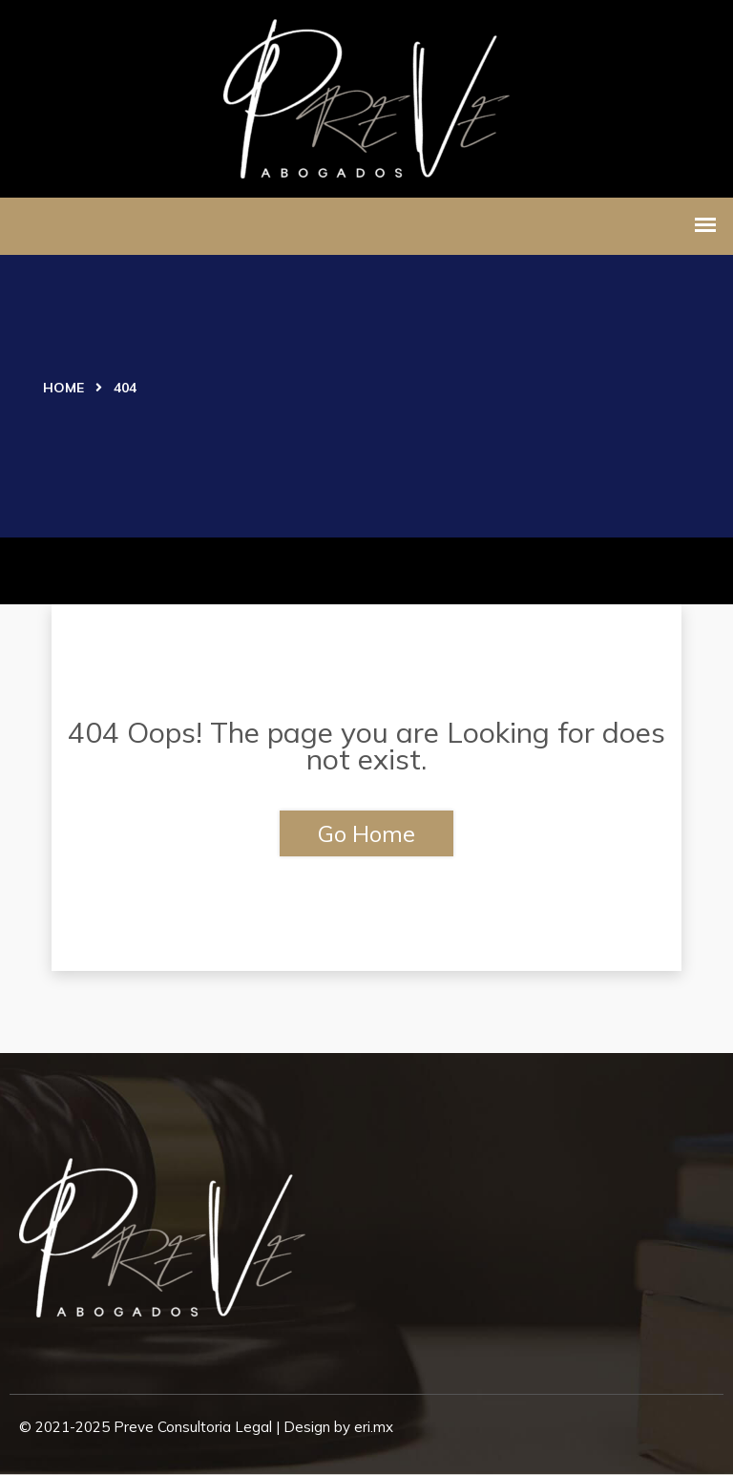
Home (63, 387)
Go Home (366, 833)
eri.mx (373, 1427)
